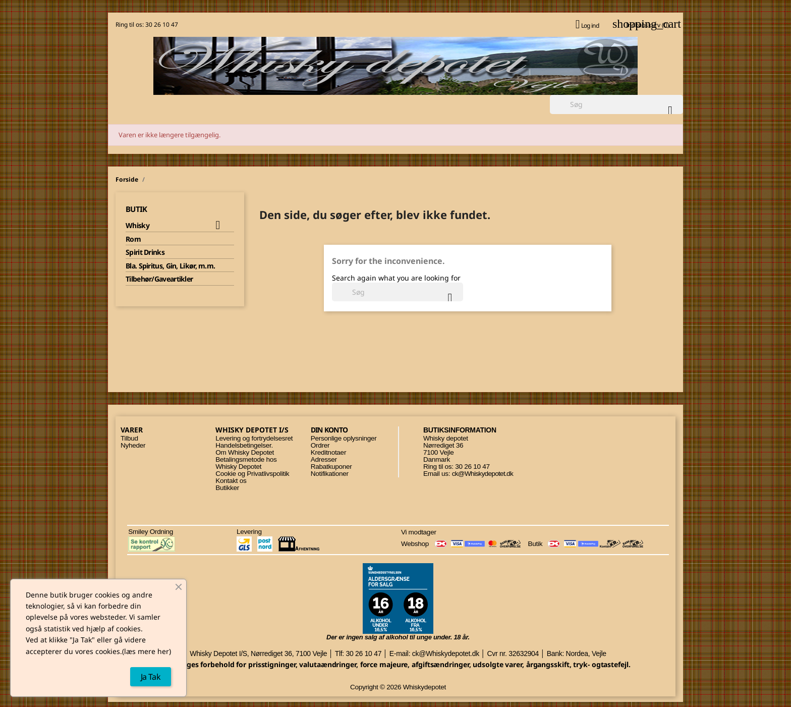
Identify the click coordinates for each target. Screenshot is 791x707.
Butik (136, 209)
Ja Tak (150, 676)
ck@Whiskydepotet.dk (482, 473)
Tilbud (129, 438)
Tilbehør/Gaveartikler (159, 279)
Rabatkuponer (331, 466)
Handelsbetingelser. (244, 445)
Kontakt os (230, 480)
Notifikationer (330, 473)
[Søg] (616, 104)
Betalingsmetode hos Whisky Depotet (245, 463)
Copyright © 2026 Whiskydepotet (398, 687)
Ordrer (320, 445)
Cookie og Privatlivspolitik (252, 473)
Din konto (329, 429)
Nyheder (133, 445)
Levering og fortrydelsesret (254, 438)
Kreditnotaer (328, 452)
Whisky (137, 225)
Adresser (324, 459)
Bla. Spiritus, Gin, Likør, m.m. (170, 265)
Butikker (227, 488)
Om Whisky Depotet (244, 452)
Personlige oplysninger (344, 438)
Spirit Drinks (145, 252)
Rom (133, 239)
